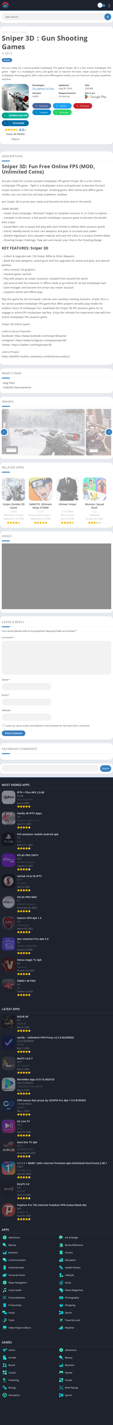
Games (14, 32)
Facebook (41, 106)
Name (6, 679)
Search (105, 768)
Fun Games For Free (43, 88)
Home (5, 32)
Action (24, 32)
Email (5, 695)
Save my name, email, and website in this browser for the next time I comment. (48, 725)
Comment (8, 637)
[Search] (56, 16)
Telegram (41, 112)
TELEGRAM (13, 123)
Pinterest (82, 106)
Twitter (61, 106)
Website (6, 710)
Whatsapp (62, 112)
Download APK (15, 115)
